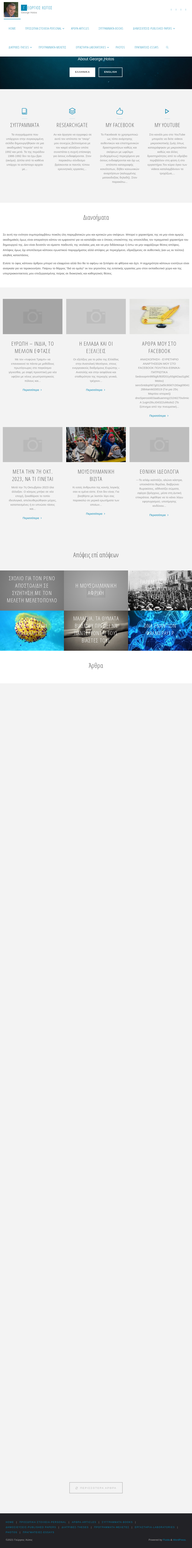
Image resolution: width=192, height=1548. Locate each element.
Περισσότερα (33, 389)
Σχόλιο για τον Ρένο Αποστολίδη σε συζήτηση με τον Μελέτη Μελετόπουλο (32, 589)
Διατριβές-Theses (76, 1527)
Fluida (166, 1539)
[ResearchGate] (72, 113)
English (110, 70)
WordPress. (179, 1539)
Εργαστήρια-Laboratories (156, 1527)
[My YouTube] (167, 113)
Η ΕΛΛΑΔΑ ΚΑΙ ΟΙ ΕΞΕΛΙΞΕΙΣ (96, 347)
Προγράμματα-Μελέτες (113, 1527)
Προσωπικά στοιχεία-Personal (43, 1522)
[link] (168, 47)
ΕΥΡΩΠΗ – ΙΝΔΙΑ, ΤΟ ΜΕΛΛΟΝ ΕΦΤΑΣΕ (32, 347)
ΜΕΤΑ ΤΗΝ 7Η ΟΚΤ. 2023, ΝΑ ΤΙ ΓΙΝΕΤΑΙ (32, 475)
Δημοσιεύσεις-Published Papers (31, 1527)
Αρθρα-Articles (85, 1522)
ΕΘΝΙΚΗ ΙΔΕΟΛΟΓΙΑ (159, 471)
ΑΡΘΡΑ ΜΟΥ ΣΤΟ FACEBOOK (159, 347)
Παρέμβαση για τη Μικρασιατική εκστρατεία (160, 589)
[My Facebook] (119, 113)
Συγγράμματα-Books (118, 1522)
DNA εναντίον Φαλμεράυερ (160, 629)
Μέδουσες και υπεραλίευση (32, 629)
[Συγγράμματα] (24, 113)
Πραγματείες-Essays (39, 1532)
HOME (10, 1522)
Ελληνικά (82, 70)
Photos (11, 1532)
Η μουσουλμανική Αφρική (96, 589)
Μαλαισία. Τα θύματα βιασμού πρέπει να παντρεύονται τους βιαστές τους (96, 629)
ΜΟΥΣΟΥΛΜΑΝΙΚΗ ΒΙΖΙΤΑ (96, 475)
